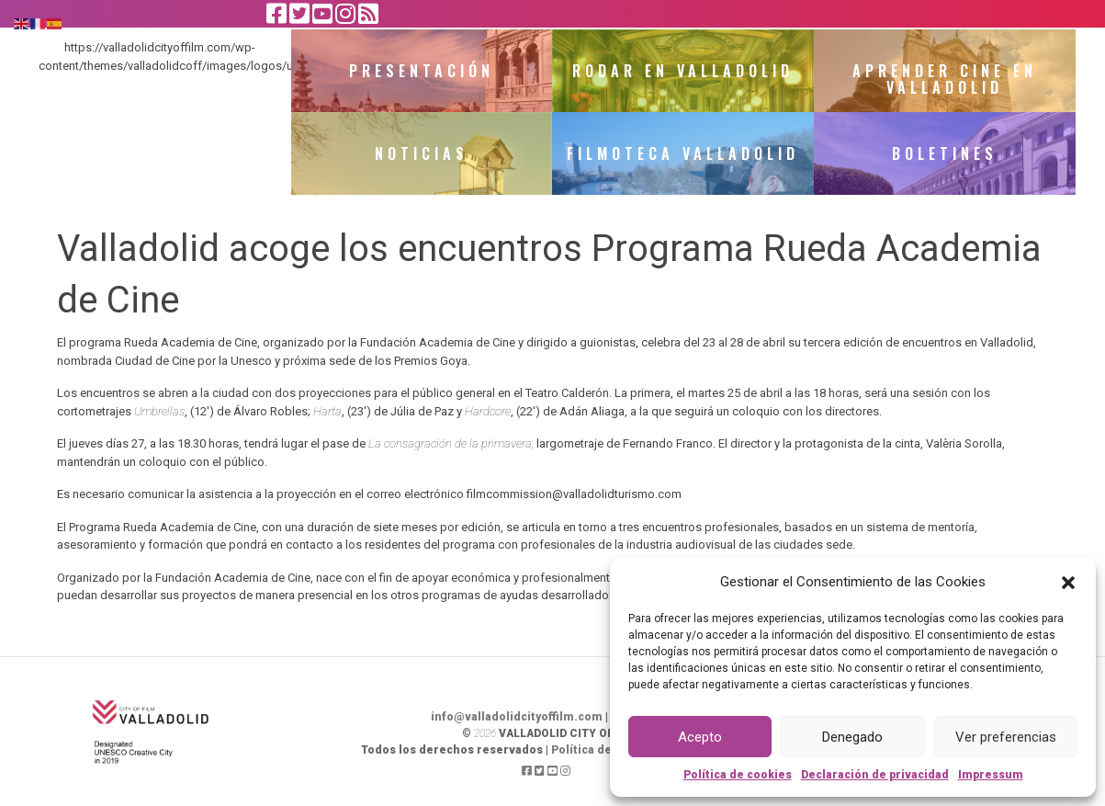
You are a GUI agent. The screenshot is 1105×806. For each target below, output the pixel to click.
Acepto (700, 737)
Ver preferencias (1005, 737)
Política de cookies (737, 774)
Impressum (990, 774)
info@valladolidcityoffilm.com (517, 716)
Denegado (852, 737)
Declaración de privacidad (875, 774)
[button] (1068, 582)
